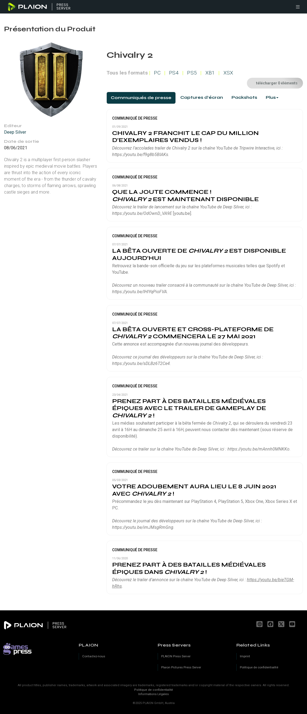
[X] (282, 624)
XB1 (210, 73)
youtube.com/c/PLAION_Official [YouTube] (293, 624)
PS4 (174, 73)
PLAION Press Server (176, 656)
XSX (228, 73)
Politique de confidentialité (153, 690)
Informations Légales (153, 694)
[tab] (141, 98)
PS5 (192, 73)
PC (157, 73)
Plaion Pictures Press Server (181, 667)
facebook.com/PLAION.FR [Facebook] (271, 624)
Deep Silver (15, 132)
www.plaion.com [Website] (260, 624)
